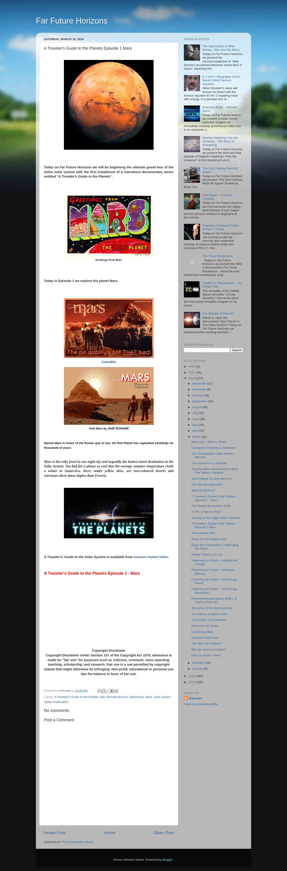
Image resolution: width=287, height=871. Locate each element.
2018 (192, 366)
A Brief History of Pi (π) (206, 554)
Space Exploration (56, 702)
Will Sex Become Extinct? (208, 649)
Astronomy (136, 697)
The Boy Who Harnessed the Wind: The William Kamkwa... (215, 470)
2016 (192, 378)
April (195, 430)
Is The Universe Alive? (206, 511)
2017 (192, 372)
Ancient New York (203, 533)
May (195, 425)
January (198, 668)
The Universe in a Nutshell (209, 463)
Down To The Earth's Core (209, 539)
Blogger (167, 859)
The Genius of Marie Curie (209, 614)
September (200, 401)
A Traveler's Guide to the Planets (76, 697)
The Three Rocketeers (217, 256)
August (197, 407)
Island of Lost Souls (204, 625)
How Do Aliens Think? (206, 655)
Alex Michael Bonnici (114, 697)
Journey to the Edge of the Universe (215, 517)
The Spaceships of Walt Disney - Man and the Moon (220, 47)
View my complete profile (200, 704)
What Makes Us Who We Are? (211, 478)
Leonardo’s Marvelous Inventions (213, 447)
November (199, 389)
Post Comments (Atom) (78, 842)
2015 (192, 676)
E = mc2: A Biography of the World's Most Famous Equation (221, 80)
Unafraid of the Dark (205, 637)
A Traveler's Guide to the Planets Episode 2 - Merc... (213, 498)
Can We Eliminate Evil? (207, 484)
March (196, 436)
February (198, 662)
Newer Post (55, 832)
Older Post (164, 832)
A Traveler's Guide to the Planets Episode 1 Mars (213, 525)
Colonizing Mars (202, 631)
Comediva (108, 362)
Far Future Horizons (72, 20)
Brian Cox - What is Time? (209, 442)
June (196, 419)
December (199, 383)
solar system (162, 697)
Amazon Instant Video (150, 557)
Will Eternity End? (203, 490)
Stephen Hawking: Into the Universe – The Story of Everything (220, 141)
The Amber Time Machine (208, 620)
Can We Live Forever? (206, 643)
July (195, 413)
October (198, 395)
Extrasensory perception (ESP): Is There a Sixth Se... (214, 600)
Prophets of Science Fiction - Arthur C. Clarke (221, 227)
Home (109, 832)
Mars (148, 697)
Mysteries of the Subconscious (212, 608)
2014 (192, 682)
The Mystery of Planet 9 (218, 313)
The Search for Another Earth (211, 506)
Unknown (195, 698)
